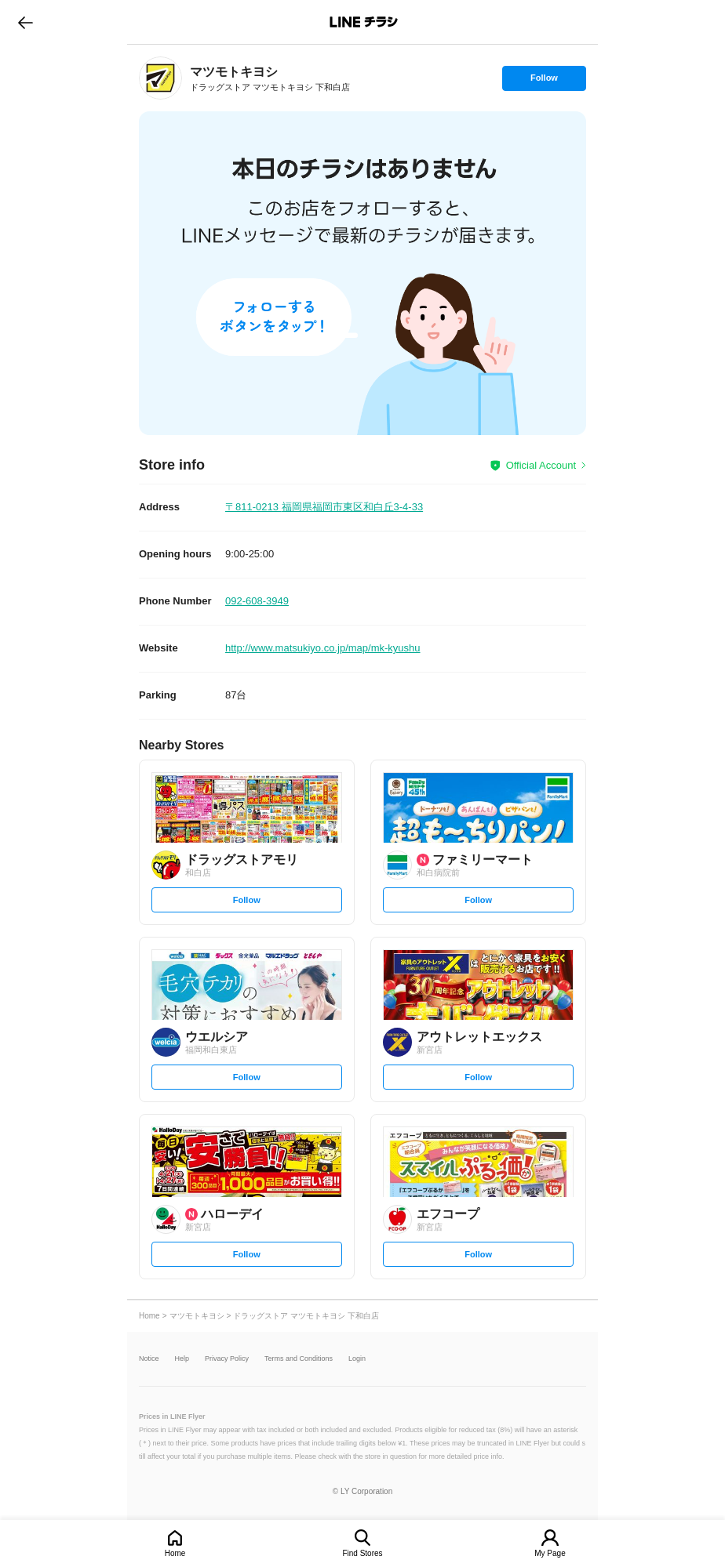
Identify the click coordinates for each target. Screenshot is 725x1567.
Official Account (541, 465)
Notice (149, 1358)
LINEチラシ (364, 22)
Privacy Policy (227, 1358)
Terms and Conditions (298, 1358)
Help (182, 1358)
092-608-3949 (257, 601)
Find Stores (362, 1553)
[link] (160, 78)
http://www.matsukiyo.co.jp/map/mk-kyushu (323, 648)
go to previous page (25, 22)
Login (357, 1358)
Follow (544, 81)
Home (175, 1553)
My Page (549, 1553)
